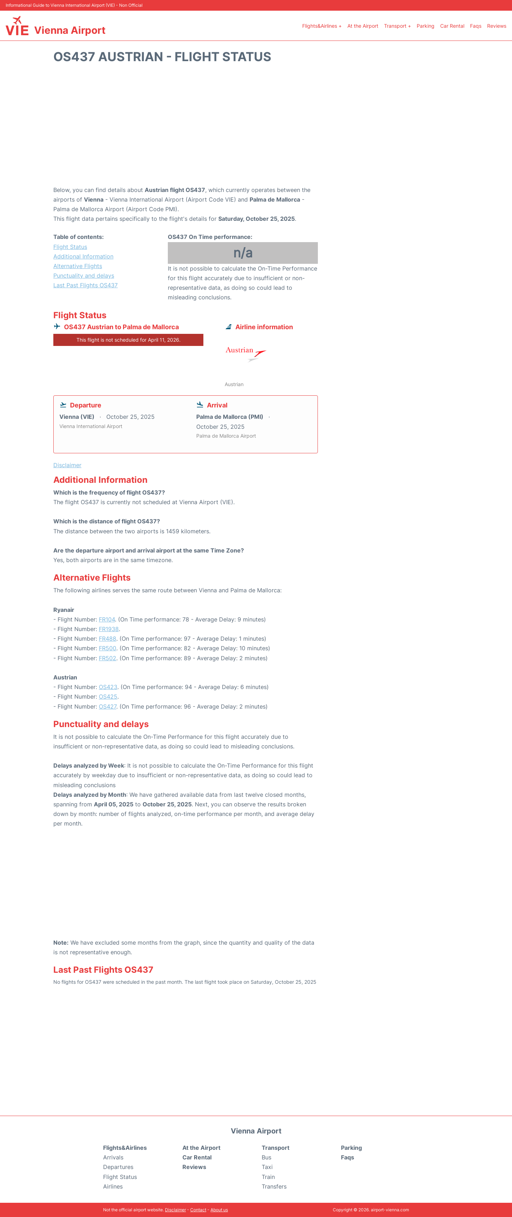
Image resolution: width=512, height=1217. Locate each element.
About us (219, 1209)
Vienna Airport (70, 30)
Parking (425, 26)
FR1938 (109, 628)
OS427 (107, 706)
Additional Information (83, 256)
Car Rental (452, 26)
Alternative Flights (77, 265)
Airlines (113, 1186)
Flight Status (70, 246)
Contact (198, 1209)
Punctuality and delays (83, 275)
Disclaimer (175, 1209)
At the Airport (362, 26)
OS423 (108, 686)
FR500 (107, 648)
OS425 (108, 696)
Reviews (496, 26)
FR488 (107, 638)
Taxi (267, 1166)
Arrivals (113, 1157)
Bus (266, 1157)
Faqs (475, 26)
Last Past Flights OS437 (85, 285)
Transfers (274, 1186)
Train (268, 1176)
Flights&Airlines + (322, 26)
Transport (275, 1147)
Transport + (397, 26)
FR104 (107, 619)
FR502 (107, 658)
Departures (118, 1166)
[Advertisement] (256, 128)
